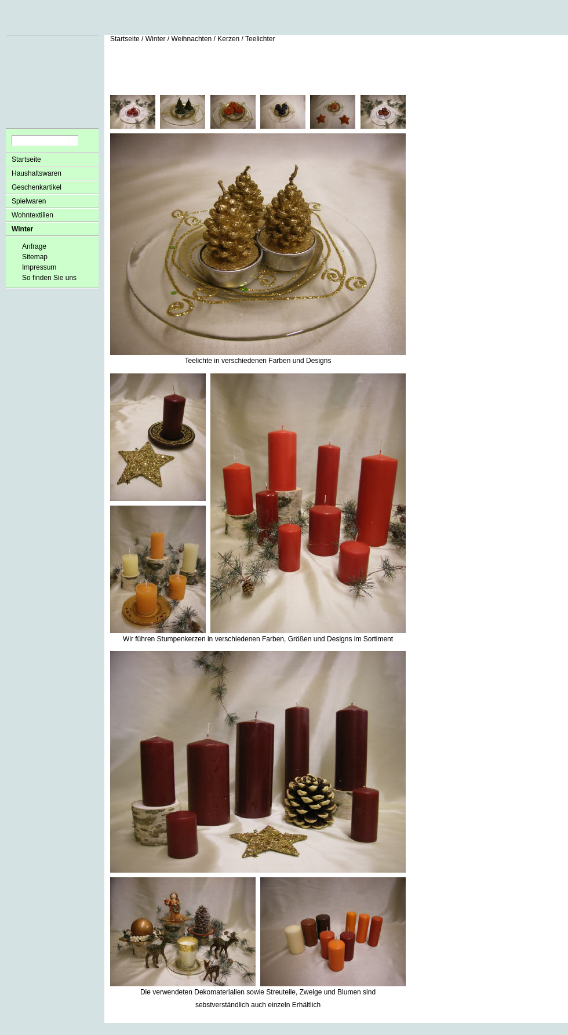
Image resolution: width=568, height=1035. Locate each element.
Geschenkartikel (36, 187)
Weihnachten (191, 39)
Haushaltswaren (36, 173)
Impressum (39, 267)
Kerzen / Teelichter (246, 39)
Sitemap (35, 257)
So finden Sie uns (49, 278)
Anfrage (34, 246)
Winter (22, 229)
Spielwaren (29, 201)
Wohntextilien (32, 215)
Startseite (26, 159)
